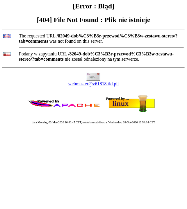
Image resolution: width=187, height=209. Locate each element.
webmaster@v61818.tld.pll (93, 83)
